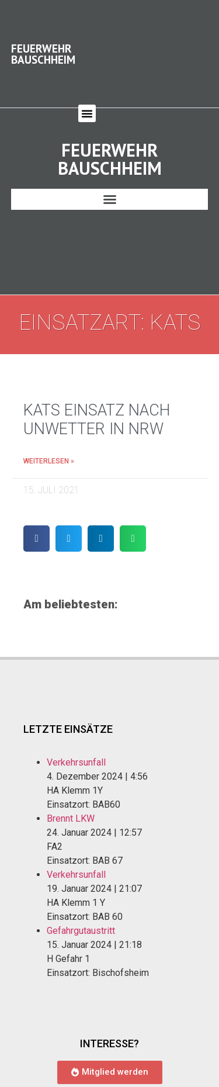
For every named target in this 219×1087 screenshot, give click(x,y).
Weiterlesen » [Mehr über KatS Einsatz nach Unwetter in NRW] (48, 450)
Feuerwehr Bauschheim (43, 48)
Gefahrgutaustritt (81, 920)
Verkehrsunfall (76, 751)
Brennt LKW (71, 807)
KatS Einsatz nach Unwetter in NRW (96, 408)
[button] (87, 107)
